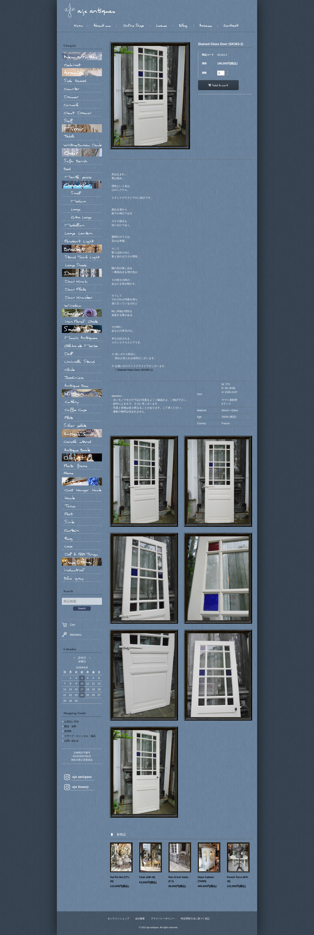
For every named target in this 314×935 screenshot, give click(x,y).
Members (72, 634)
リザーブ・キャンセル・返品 (80, 736)
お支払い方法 (71, 721)
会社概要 (140, 918)
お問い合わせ (71, 740)
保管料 (67, 731)
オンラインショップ (118, 918)
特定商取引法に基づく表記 (195, 918)
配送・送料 (70, 726)
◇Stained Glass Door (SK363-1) (134, 369)
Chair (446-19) (147, 877)
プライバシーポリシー (163, 918)
